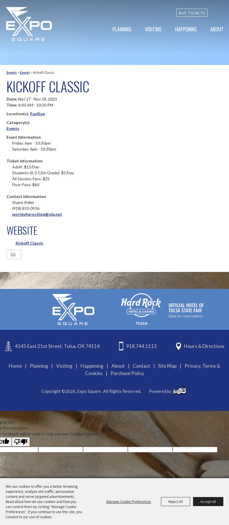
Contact (141, 366)
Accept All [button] (208, 501)
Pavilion (37, 113)
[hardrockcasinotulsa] (162, 309)
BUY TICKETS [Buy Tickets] (192, 12)
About (217, 29)
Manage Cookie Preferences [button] (128, 501)
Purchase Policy (127, 373)
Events (12, 72)
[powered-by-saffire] (179, 390)
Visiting (153, 29)
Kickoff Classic (29, 243)
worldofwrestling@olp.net (37, 214)
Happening (186, 29)
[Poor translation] (21, 441)
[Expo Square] (29, 24)
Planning (122, 29)
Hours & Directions (204, 346)
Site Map (167, 366)
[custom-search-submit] (221, 13)
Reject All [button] (175, 501)
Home (15, 366)
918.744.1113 (141, 346)
